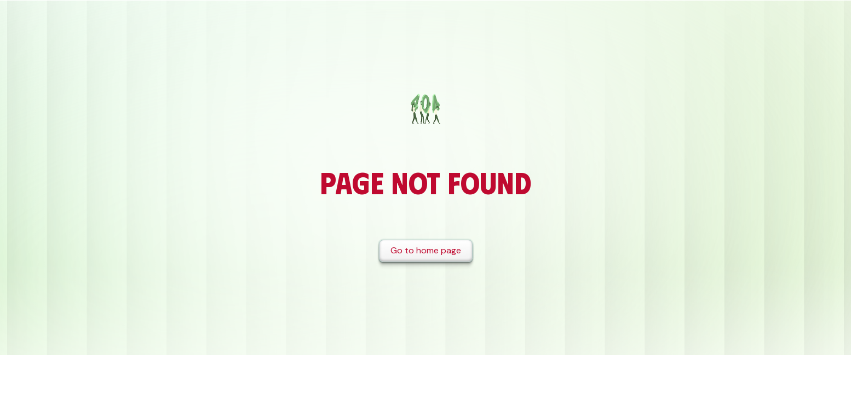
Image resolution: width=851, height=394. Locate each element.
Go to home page (425, 250)
